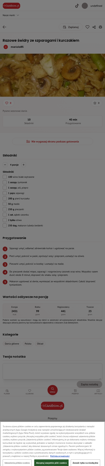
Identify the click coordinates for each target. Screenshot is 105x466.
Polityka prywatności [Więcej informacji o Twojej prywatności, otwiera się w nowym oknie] (60, 459)
